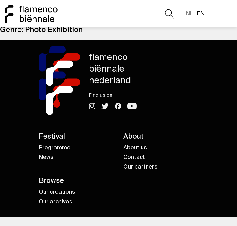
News (46, 157)
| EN (195, 13)
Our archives (55, 201)
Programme (54, 147)
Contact (134, 157)
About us (135, 147)
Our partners (140, 166)
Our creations (57, 192)
